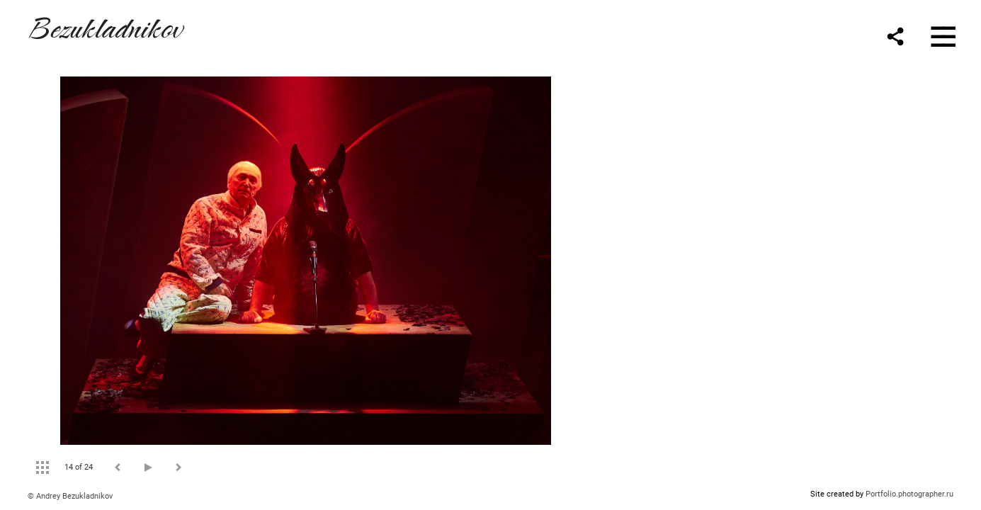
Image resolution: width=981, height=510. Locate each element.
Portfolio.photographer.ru (909, 494)
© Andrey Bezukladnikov (70, 496)
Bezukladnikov (104, 26)
